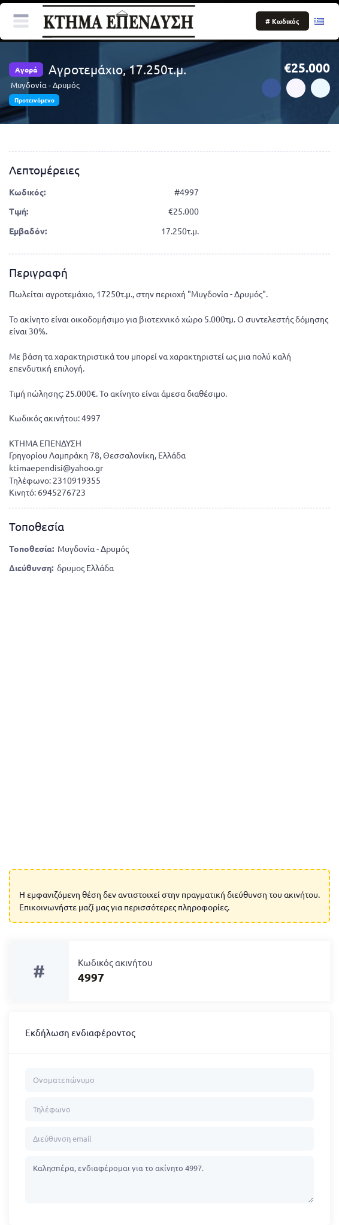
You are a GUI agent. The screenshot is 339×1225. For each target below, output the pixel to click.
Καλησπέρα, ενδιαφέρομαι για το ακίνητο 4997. (169, 1179)
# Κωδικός (282, 21)
